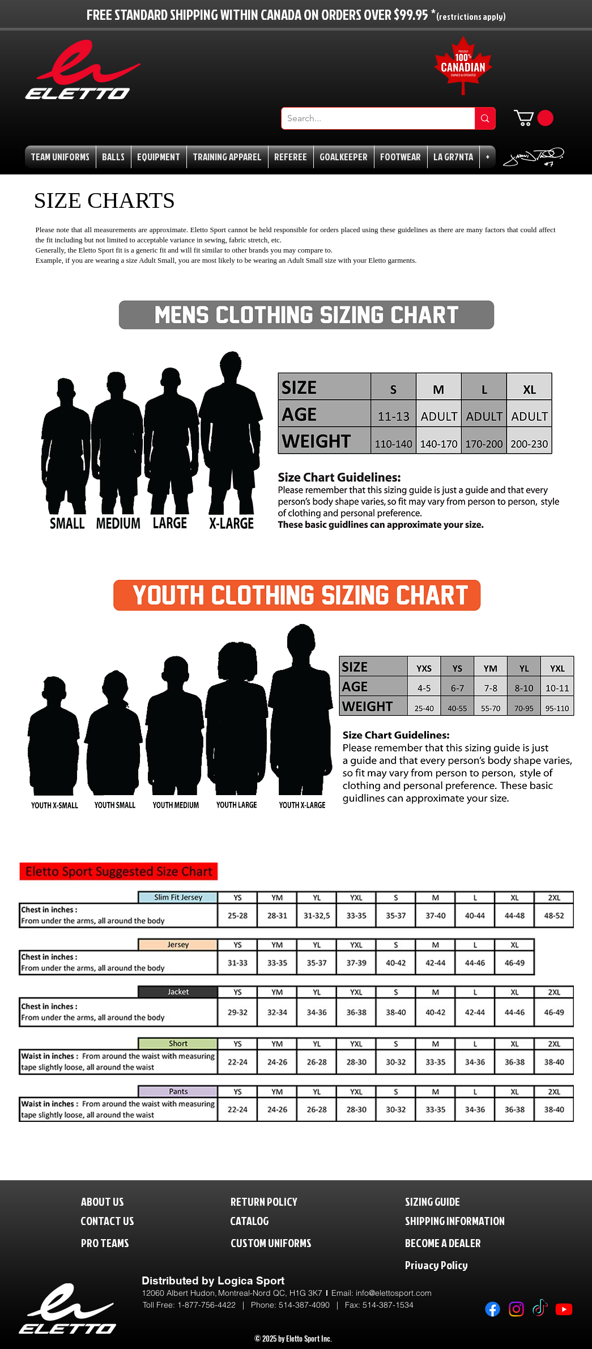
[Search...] (369, 118)
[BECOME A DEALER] (460, 1243)
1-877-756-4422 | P (216, 1305)
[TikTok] (540, 1309)
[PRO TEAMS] (115, 1243)
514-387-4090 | (312, 1305)
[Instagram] (516, 1309)
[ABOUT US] (111, 1201)
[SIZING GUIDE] (444, 1201)
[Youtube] (564, 1309)
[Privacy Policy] (460, 1265)
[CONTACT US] (116, 1221)
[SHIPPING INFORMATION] (476, 1221)
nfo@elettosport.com (394, 1293)
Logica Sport (251, 1280)
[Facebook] (492, 1309)
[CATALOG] (256, 1221)
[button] (533, 118)
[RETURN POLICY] (283, 1201)
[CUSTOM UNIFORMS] (288, 1243)
